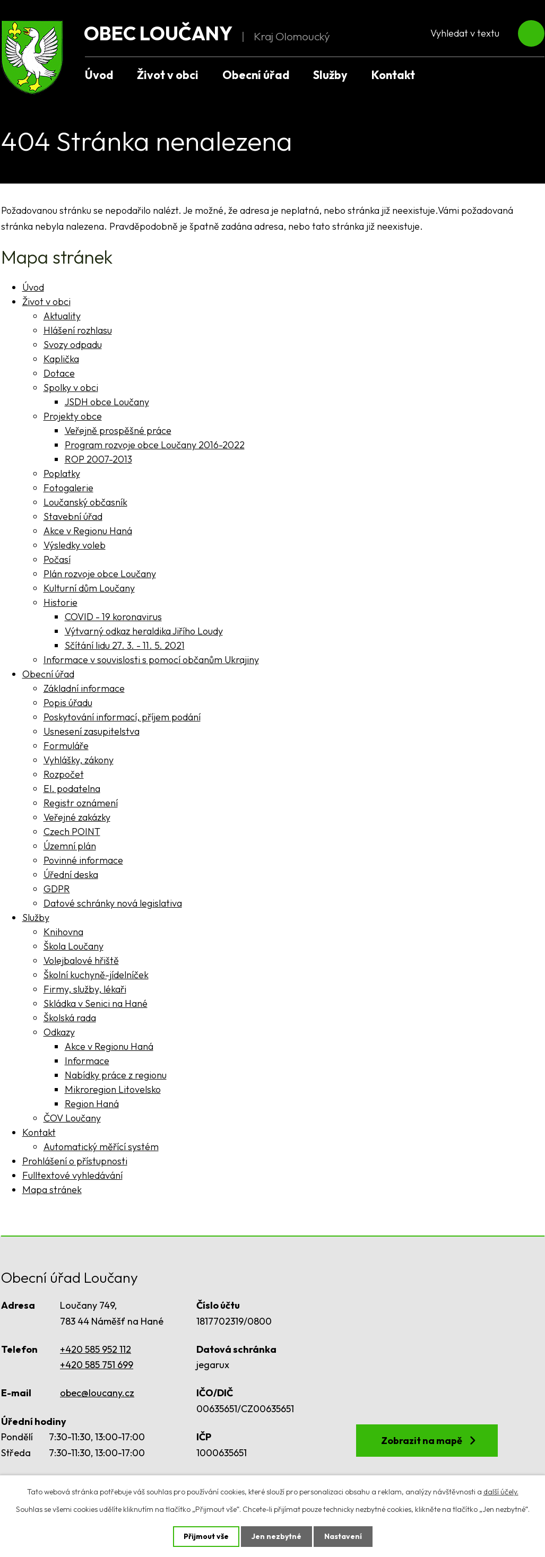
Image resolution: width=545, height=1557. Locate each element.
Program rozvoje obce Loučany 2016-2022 (155, 445)
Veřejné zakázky (77, 817)
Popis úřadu (68, 703)
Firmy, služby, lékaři (85, 989)
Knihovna (63, 932)
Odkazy (59, 1032)
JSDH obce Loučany (107, 402)
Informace (87, 1061)
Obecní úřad (255, 74)
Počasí (57, 559)
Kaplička (61, 359)
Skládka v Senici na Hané (96, 1003)
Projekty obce (73, 416)
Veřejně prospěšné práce (118, 430)
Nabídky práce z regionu (116, 1075)
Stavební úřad (73, 516)
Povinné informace (83, 860)
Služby (330, 74)
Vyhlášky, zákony (79, 760)
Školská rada (70, 1018)
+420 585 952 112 (95, 1349)
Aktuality (62, 316)
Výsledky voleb (75, 545)
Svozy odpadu (73, 344)
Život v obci (167, 74)
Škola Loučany (73, 946)
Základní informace (84, 688)
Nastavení (343, 1536)
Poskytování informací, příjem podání (122, 717)
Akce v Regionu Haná (88, 531)
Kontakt (393, 74)
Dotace (59, 373)
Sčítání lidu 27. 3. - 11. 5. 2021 (125, 645)
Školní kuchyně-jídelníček (96, 975)
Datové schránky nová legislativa (113, 903)
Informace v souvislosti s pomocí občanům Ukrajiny (151, 660)
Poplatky (62, 473)
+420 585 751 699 (96, 1365)
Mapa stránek (52, 1190)
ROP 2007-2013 (98, 459)
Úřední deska (71, 874)
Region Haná (92, 1104)
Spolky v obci (71, 387)
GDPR (57, 889)
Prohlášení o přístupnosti (74, 1161)
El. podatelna (72, 788)
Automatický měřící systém (101, 1147)
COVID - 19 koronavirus (113, 617)
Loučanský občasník (85, 502)
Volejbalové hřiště (81, 960)
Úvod (99, 74)
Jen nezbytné (276, 1536)
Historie (60, 602)
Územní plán (70, 846)
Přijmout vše (206, 1536)
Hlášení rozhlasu (78, 330)
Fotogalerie (68, 488)
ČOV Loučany (72, 1118)
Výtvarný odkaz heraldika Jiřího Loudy (144, 631)
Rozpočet (64, 774)
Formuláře (66, 746)
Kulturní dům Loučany (89, 588)
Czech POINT (72, 831)
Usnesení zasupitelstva (92, 731)
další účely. (500, 1492)
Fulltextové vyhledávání (72, 1175)
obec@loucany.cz (97, 1393)
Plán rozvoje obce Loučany (100, 574)
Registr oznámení (81, 803)
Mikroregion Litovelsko (113, 1089)
